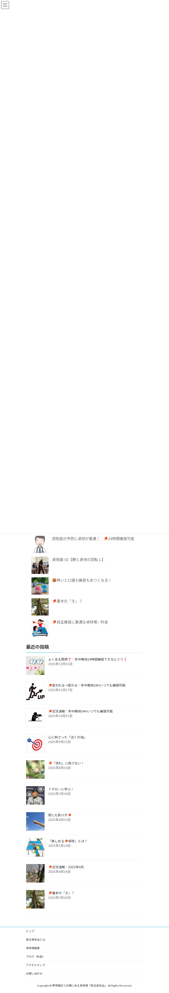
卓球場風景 (33, 948)
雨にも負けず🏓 (59, 815)
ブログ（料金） (35, 956)
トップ (30, 931)
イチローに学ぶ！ (61, 789)
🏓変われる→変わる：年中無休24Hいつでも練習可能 (86, 685)
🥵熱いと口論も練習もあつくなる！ (82, 580)
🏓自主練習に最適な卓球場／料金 (80, 622)
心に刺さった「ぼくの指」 (67, 737)
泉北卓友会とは (35, 939)
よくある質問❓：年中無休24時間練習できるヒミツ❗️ (87, 659)
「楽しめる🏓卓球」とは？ (67, 841)
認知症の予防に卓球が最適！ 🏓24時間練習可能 (93, 538)
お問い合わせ (34, 973)
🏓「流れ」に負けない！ (66, 763)
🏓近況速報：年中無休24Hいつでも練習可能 (80, 711)
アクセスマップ (35, 965)
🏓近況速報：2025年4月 (66, 867)
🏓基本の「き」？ (67, 601)
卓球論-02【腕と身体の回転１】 (78, 559)
